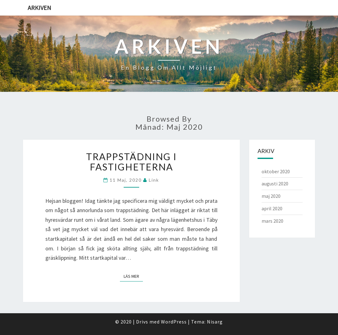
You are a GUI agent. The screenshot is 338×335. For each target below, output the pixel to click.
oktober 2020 (276, 171)
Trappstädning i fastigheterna (131, 161)
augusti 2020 (275, 183)
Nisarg (215, 322)
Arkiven (39, 8)
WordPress (174, 322)
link (154, 180)
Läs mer (133, 276)
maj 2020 (271, 196)
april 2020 (272, 208)
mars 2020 (272, 221)
